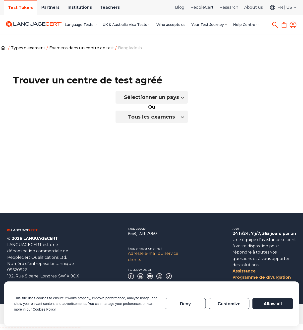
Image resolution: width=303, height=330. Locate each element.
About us (253, 7)
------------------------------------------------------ (40, 327)
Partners (50, 7)
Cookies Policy (44, 309)
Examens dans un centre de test (81, 48)
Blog (179, 7)
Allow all (273, 303)
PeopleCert (202, 7)
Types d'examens (28, 48)
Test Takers (20, 7)
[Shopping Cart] (284, 25)
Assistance (244, 271)
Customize (229, 303)
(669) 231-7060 (142, 233)
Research (229, 7)
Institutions (79, 7)
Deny (185, 303)
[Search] (275, 25)
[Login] (293, 25)
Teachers (110, 7)
